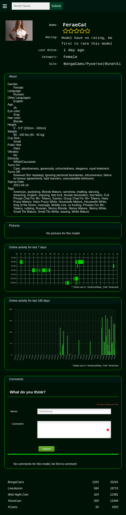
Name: (14, 411)
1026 (95, 482)
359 (96, 500)
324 (96, 494)
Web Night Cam (18, 494)
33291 (114, 482)
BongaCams (16, 482)
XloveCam (14, 500)
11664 (114, 500)
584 (96, 488)
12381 (114, 494)
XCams (12, 507)
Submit (46, 448)
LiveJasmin (15, 488)
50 (97, 507)
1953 (115, 507)
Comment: (17, 423)
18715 (114, 488)
